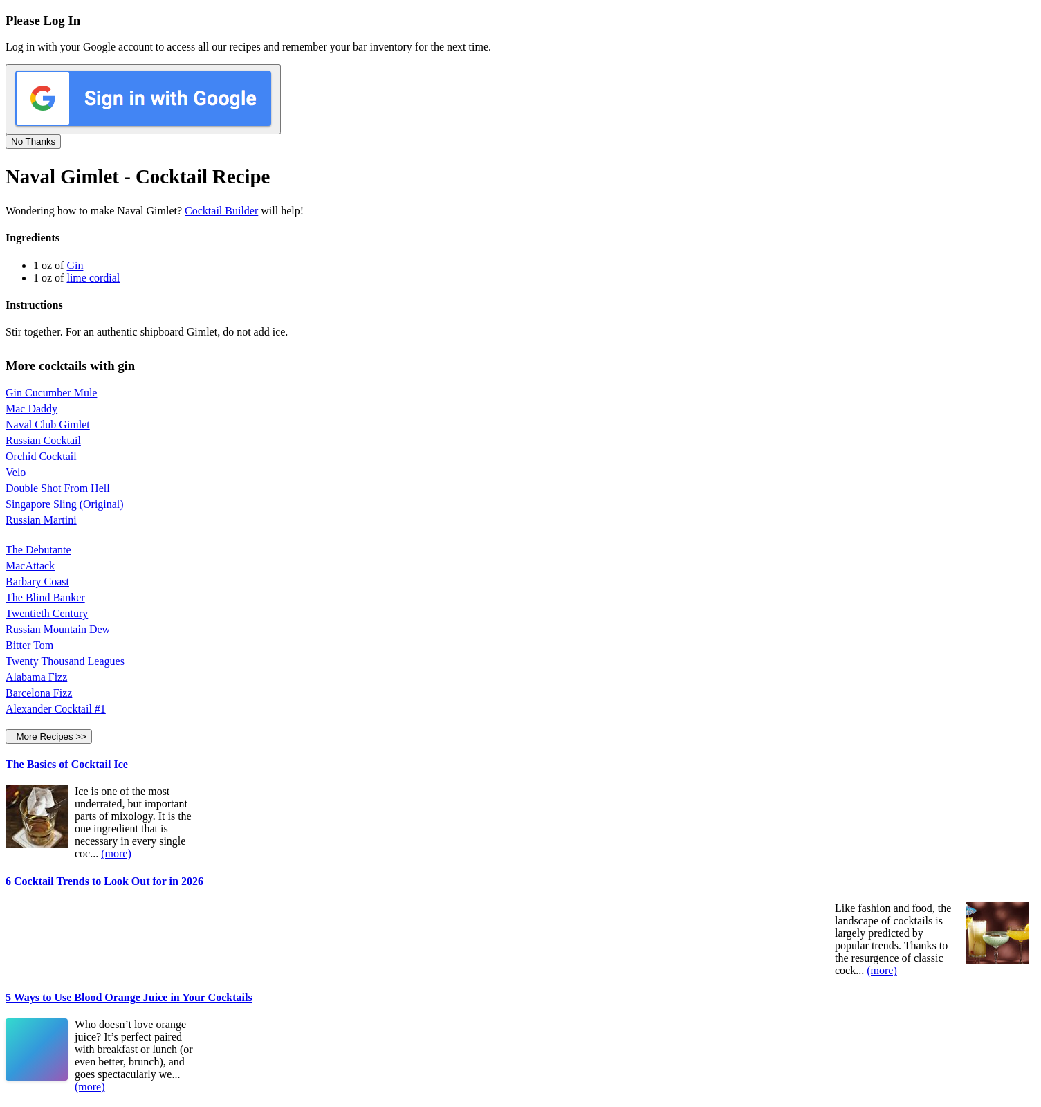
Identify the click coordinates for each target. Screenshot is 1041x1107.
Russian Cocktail (43, 440)
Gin (74, 265)
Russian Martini (41, 520)
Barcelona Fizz (39, 693)
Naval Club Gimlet (48, 424)
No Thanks (33, 141)
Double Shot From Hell (58, 488)
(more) (116, 853)
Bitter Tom (29, 645)
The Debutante (38, 550)
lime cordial (93, 278)
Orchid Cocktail (41, 456)
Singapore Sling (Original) (65, 504)
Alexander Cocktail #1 (56, 709)
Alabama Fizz (36, 677)
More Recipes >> (48, 736)
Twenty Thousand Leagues (65, 661)
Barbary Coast (37, 581)
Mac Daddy (31, 408)
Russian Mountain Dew (58, 629)
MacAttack (30, 565)
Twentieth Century (47, 613)
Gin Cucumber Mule (51, 393)
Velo (16, 472)
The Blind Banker (45, 597)
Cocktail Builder (221, 211)
